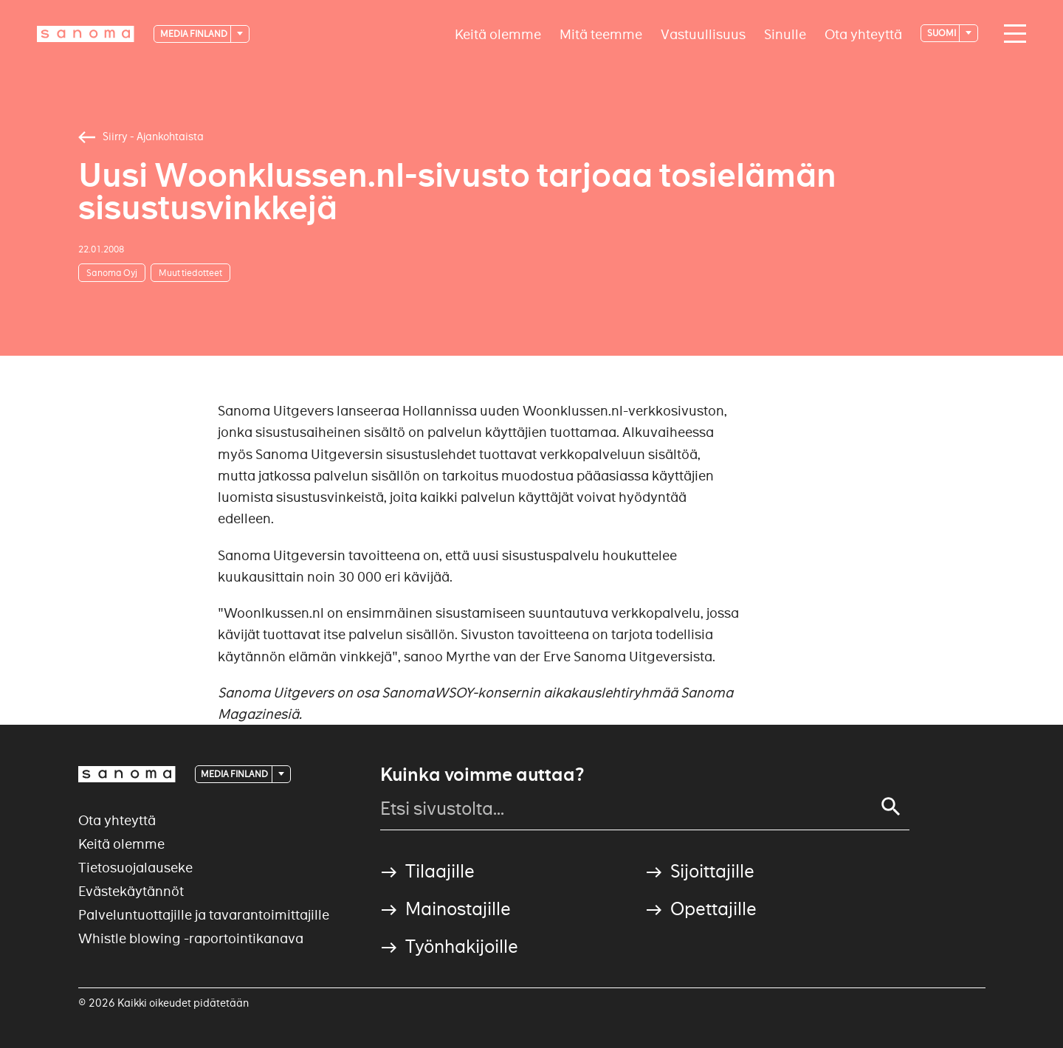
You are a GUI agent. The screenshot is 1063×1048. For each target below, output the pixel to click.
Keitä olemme (498, 33)
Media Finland (194, 33)
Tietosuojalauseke (135, 867)
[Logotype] (85, 34)
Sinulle (785, 33)
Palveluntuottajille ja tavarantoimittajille (203, 914)
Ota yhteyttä (863, 33)
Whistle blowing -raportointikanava (190, 938)
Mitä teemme (601, 33)
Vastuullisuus (703, 33)
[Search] (891, 806)
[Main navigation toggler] (1011, 34)
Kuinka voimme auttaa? (482, 775)
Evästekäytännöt (131, 891)
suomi (942, 32)
